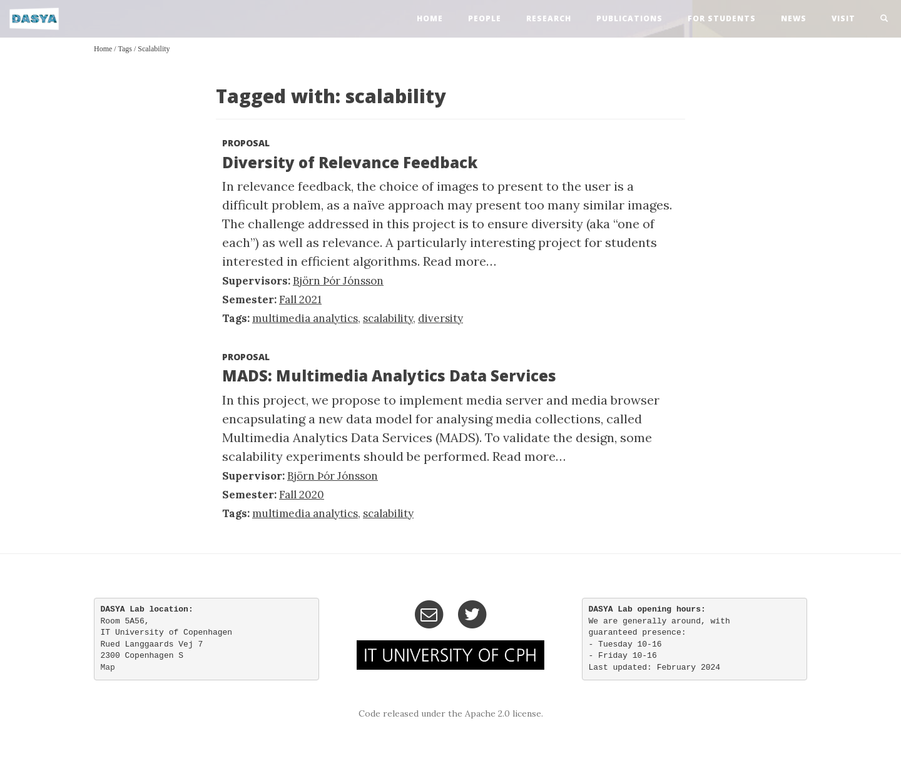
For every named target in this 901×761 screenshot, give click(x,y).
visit (843, 18)
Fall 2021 (300, 299)
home (430, 18)
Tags (125, 48)
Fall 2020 (301, 494)
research (548, 18)
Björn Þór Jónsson (338, 281)
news (794, 18)
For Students (722, 18)
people (484, 18)
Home (103, 48)
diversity (440, 318)
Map (108, 667)
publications (629, 18)
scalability (154, 48)
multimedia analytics (305, 318)
